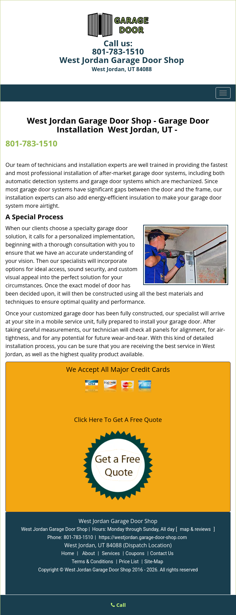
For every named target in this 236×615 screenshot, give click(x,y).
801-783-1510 (118, 51)
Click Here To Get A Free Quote (118, 419)
